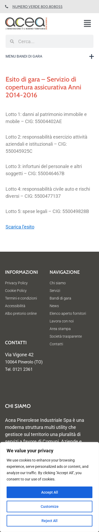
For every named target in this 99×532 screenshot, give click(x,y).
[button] (89, 24)
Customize (50, 506)
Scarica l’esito (20, 227)
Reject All (49, 521)
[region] (49, 487)
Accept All (49, 492)
